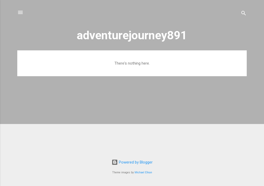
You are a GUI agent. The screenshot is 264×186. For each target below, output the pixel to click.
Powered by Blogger (132, 162)
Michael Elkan (143, 172)
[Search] (244, 14)
